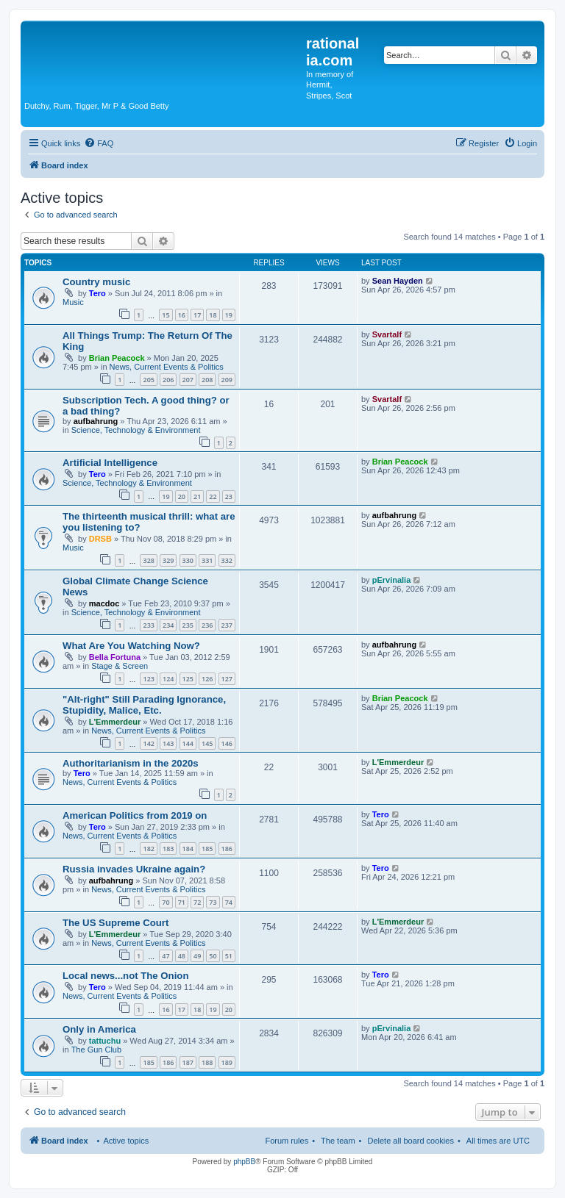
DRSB (100, 538)
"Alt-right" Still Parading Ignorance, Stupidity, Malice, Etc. (144, 705)
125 (187, 679)
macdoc (104, 603)
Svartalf (387, 334)
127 (226, 679)
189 (226, 1062)
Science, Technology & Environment (136, 430)
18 (212, 315)
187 (187, 1062)
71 (181, 902)
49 (197, 956)
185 (207, 848)
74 (228, 902)
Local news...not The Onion (125, 975)
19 (228, 315)
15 (165, 315)
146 (226, 743)
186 (226, 848)
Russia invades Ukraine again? (134, 869)
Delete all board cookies (410, 1140)
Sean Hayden (397, 280)
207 (187, 379)
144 (187, 743)
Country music (96, 281)
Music (73, 302)
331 (207, 560)
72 (197, 902)
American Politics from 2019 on (135, 815)
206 (168, 379)
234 (168, 625)
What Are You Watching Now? (131, 645)
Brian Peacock (117, 358)
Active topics (126, 1140)
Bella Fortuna (115, 657)
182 (148, 848)
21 (197, 496)
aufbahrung (96, 421)
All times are (498, 1140)
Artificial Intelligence (110, 462)
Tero (97, 293)
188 (207, 1062)
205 (148, 379)
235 (187, 625)
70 (165, 902)
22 (212, 496)
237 (226, 625)
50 (212, 956)
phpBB (244, 1162)
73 (212, 902)
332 (226, 560)
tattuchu (105, 1040)
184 (187, 848)
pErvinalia (391, 579)
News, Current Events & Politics (167, 366)
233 (148, 625)
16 (181, 315)
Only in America (99, 1029)
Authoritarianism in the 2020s (131, 763)
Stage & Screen (119, 665)
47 (165, 956)
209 (226, 379)
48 (181, 956)
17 (197, 315)
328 (148, 560)
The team (338, 1140)
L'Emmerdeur (115, 721)
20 (181, 496)
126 (207, 679)
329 (168, 560)
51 (228, 956)
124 (168, 679)
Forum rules (286, 1140)
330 (187, 560)
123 (148, 679)
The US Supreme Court (115, 922)
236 (207, 625)
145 (207, 743)
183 (168, 848)
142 (148, 743)
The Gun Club (96, 1049)
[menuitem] (98, 143)
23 (228, 496)
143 (168, 743)
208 (207, 379)
